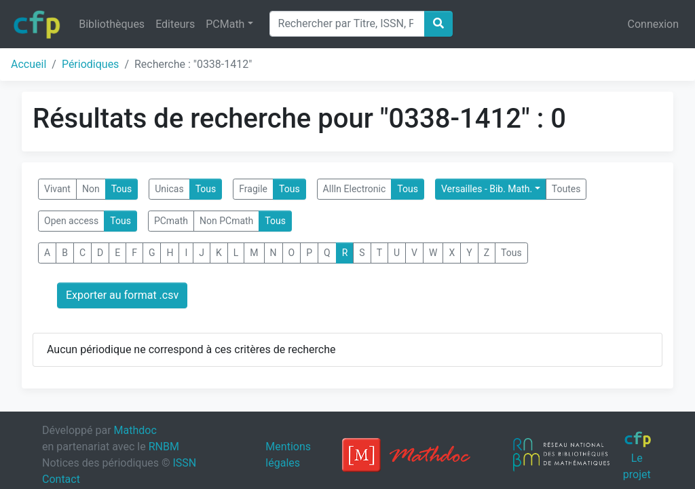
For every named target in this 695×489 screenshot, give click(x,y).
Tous (121, 188)
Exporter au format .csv (122, 295)
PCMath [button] (225, 24)
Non (91, 188)
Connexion (653, 24)
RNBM (164, 446)
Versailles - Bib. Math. (486, 188)
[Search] (347, 24)
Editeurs (175, 24)
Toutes (566, 188)
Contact (61, 479)
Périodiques (90, 64)
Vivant (57, 188)
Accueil (28, 64)
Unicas (169, 188)
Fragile (253, 188)
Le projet (637, 455)
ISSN (184, 462)
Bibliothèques (112, 24)
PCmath (171, 220)
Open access (71, 220)
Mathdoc (135, 430)
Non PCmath (226, 220)
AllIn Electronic (354, 188)
